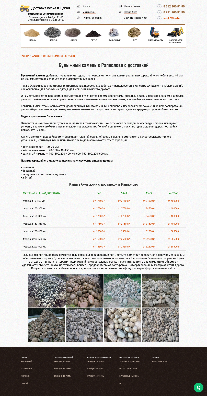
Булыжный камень (129, 376)
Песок (24, 357)
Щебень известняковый (99, 357)
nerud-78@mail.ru (172, 18)
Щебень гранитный (63, 357)
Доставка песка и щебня (50, 8)
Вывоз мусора (159, 361)
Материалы (89, 12)
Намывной (26, 369)
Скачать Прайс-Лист (135, 17)
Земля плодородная (129, 361)
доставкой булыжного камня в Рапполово (93, 106)
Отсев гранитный (128, 369)
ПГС (121, 383)
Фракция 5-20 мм (62, 361)
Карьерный (26, 361)
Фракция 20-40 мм (63, 369)
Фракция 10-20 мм (95, 361)
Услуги (86, 6)
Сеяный (24, 383)
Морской (25, 376)
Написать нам (132, 6)
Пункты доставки (92, 17)
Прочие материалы (129, 357)
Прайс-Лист (130, 12)
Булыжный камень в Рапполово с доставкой (53, 56)
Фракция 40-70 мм (63, 376)
